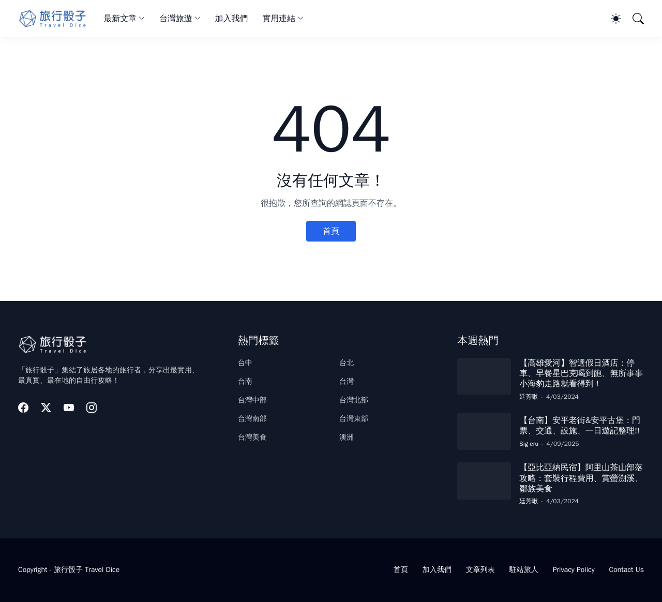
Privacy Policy (574, 569)
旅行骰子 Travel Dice (86, 569)
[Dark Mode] (610, 18)
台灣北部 (353, 400)
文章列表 (480, 569)
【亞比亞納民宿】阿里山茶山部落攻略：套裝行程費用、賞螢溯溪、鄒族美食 (581, 478)
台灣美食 (252, 437)
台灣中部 (252, 400)
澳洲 (346, 437)
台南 (245, 381)
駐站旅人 (523, 569)
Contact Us (626, 569)
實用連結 (278, 18)
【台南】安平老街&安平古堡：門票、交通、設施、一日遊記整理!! (579, 425)
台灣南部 (252, 418)
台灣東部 (353, 418)
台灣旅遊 (175, 18)
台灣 (346, 381)
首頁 (331, 231)
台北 (346, 362)
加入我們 (231, 18)
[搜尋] (633, 18)
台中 (245, 362)
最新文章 (120, 18)
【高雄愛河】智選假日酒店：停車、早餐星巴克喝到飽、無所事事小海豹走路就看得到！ (581, 373)
